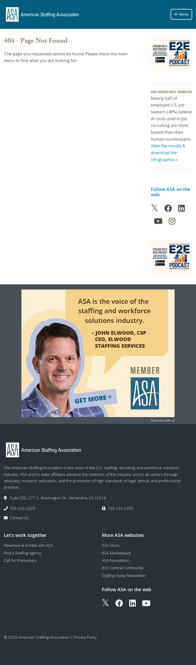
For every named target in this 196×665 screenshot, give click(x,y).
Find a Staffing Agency (22, 552)
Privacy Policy (85, 637)
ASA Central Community (122, 567)
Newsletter (124, 575)
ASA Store (110, 545)
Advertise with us (163, 420)
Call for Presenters (20, 560)
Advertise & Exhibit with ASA (28, 545)
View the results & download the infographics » (168, 152)
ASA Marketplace (116, 552)
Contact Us (19, 517)
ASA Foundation (115, 560)
